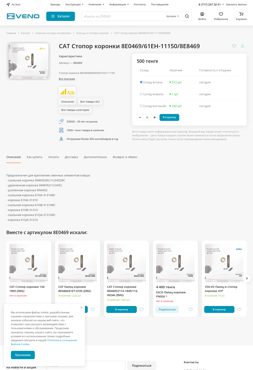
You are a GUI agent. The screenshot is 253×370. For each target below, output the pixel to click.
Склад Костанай (154, 106)
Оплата (53, 157)
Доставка (71, 157)
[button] (247, 278)
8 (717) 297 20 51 (210, 4)
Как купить (34, 157)
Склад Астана (152, 82)
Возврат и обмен (125, 157)
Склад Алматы (153, 94)
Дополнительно (95, 157)
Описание (13, 157)
